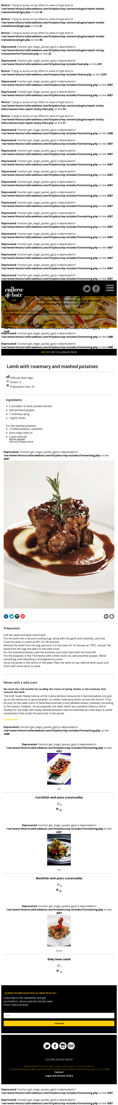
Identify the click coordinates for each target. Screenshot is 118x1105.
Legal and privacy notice (59, 1075)
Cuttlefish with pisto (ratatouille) (59, 797)
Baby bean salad (59, 959)
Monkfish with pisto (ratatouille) (59, 878)
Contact (59, 1072)
